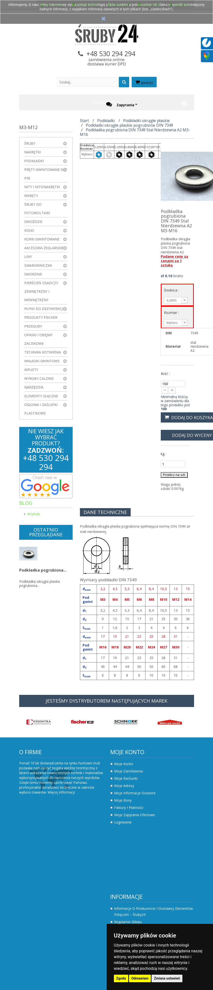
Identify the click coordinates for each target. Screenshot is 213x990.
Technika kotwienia (42, 352)
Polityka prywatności (39, 862)
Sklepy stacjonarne (129, 863)
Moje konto (127, 752)
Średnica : (172, 290)
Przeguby (33, 326)
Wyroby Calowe (39, 378)
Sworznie (33, 274)
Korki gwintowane (42, 239)
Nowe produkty (126, 849)
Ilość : (165, 373)
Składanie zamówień (39, 891)
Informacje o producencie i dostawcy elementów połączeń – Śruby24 (62, 844)
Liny (28, 256)
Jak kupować (33, 884)
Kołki (29, 230)
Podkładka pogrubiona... (42, 572)
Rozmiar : (172, 312)
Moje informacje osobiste (135, 793)
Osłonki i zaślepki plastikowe (41, 408)
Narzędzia (33, 387)
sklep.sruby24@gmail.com (140, 901)
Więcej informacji (61, 792)
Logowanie (123, 822)
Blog (25, 503)
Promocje (122, 841)
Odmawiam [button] (140, 978)
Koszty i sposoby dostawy (44, 869)
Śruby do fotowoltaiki (37, 208)
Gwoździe (33, 221)
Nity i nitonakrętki (42, 187)
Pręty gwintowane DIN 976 (45, 173)
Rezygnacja (32, 877)
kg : (163, 453)
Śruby (29, 143)
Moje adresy (124, 785)
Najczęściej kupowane (132, 856)
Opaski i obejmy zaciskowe (38, 339)
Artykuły (33, 514)
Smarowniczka (38, 265)
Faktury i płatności (128, 807)
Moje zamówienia (128, 771)
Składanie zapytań (37, 898)
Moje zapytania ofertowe (134, 815)
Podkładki (34, 161)
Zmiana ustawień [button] (167, 978)
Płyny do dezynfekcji (44, 308)
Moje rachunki (125, 778)
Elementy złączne (41, 396)
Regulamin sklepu (37, 855)
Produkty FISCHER (40, 317)
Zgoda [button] (121, 978)
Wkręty (31, 195)
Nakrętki (32, 152)
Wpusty (31, 369)
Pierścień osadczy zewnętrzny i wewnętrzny (41, 291)
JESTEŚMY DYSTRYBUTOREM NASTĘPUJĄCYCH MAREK (106, 701)
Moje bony (123, 800)
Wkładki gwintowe (42, 361)
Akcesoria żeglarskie (43, 248)
